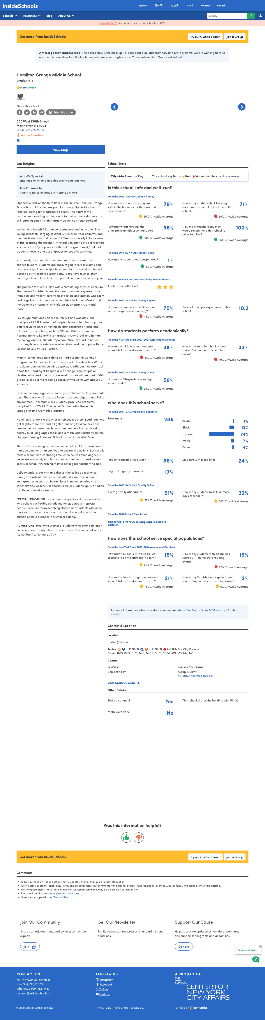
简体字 (158, 5)
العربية (174, 5)
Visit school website (124, 683)
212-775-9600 (35, 130)
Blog (49, 16)
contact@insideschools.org (63, 893)
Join (30, 947)
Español (143, 5)
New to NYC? (108, 23)
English (221, 5)
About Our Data (188, 610)
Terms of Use (60, 897)
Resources (31, 15)
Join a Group (235, 37)
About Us (66, 15)
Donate (183, 946)
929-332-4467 (40, 988)
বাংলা (190, 5)
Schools (10, 15)
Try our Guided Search (205, 37)
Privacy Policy (103, 1007)
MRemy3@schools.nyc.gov (195, 675)
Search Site (137, 1007)
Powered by (191, 1008)
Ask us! (177, 57)
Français (206, 5)
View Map (60, 150)
